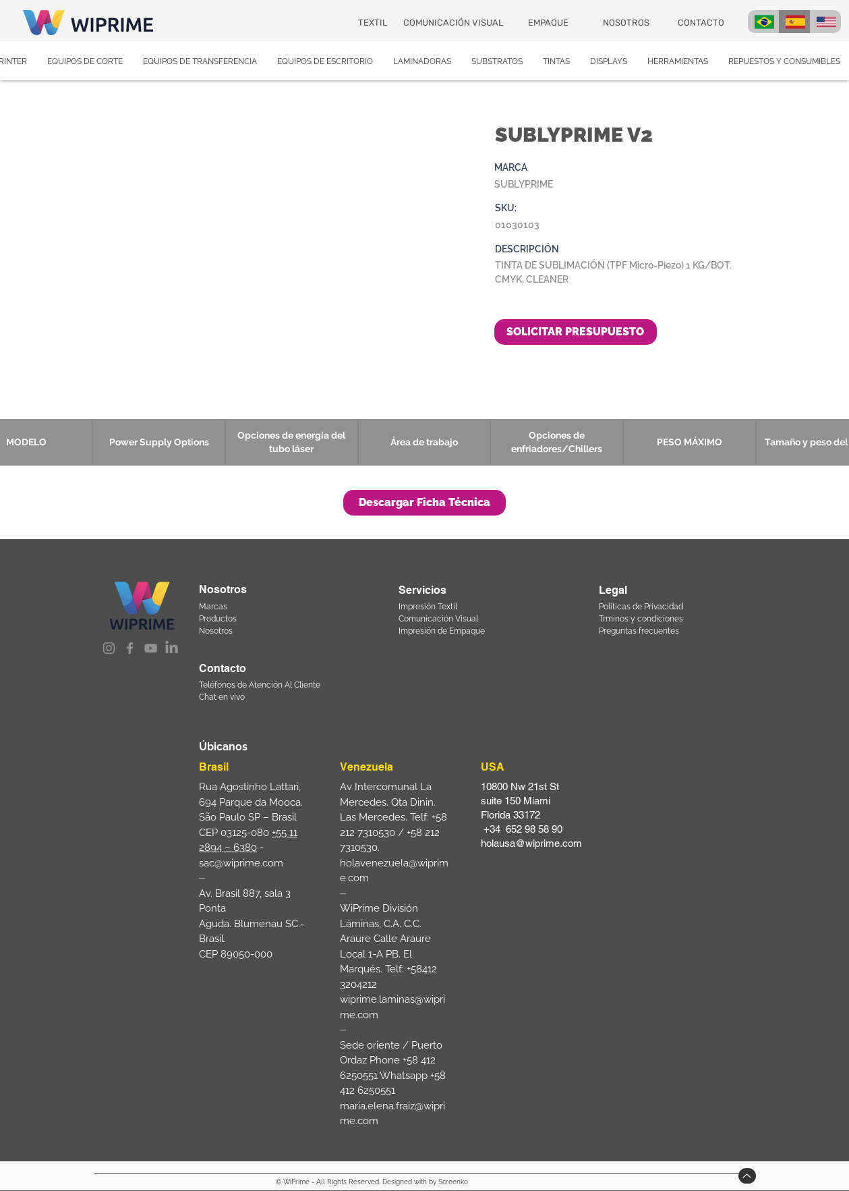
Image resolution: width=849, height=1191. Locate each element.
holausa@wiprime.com (531, 843)
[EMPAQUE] (549, 23)
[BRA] (763, 21)
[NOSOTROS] (627, 23)
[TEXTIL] (374, 22)
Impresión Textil (428, 606)
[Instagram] (109, 648)
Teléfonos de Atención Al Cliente (259, 685)
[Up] (747, 1176)
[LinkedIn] (171, 648)
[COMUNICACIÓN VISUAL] (454, 22)
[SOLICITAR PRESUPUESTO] (575, 332)
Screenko (453, 1182)
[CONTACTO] (702, 22)
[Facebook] (130, 648)
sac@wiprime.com (241, 863)
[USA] (825, 21)
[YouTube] (150, 648)
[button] (424, 503)
